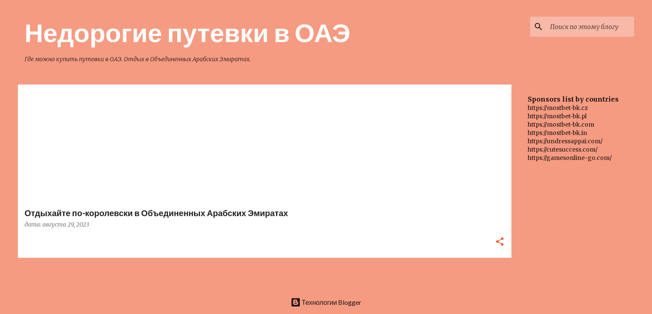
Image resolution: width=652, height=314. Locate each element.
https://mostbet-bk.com (561, 124)
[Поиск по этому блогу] (590, 27)
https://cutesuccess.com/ (563, 149)
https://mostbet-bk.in (557, 133)
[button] (500, 242)
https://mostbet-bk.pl (557, 116)
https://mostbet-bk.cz (558, 108)
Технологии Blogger (326, 302)
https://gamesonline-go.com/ (570, 158)
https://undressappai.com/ (565, 141)
